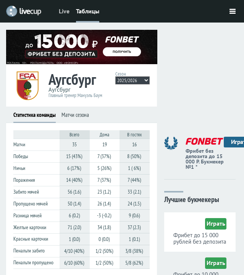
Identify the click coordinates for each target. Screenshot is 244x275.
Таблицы (87, 11)
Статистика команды (34, 114)
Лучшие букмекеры (191, 198)
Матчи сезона (75, 114)
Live (64, 11)
